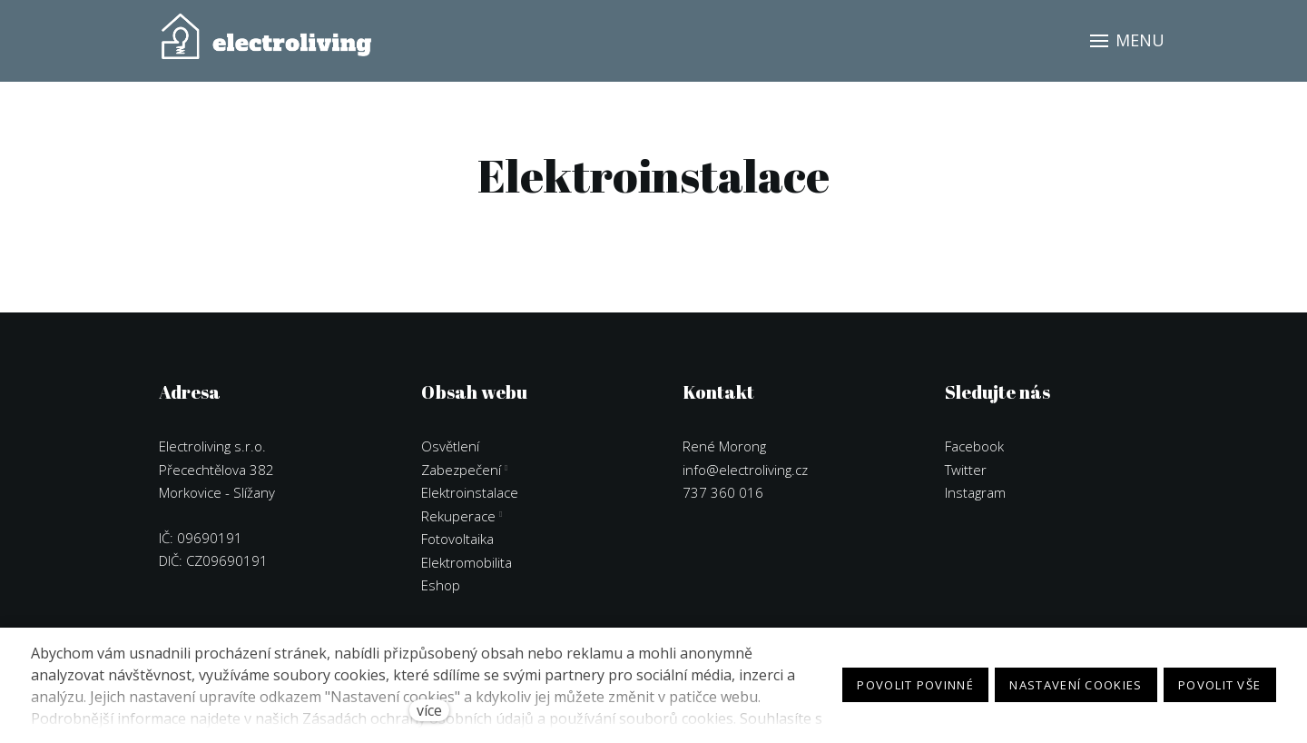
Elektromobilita (466, 559)
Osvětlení (450, 442)
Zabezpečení (461, 466)
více (429, 710)
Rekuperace (458, 512)
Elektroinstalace (469, 489)
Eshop (440, 581)
